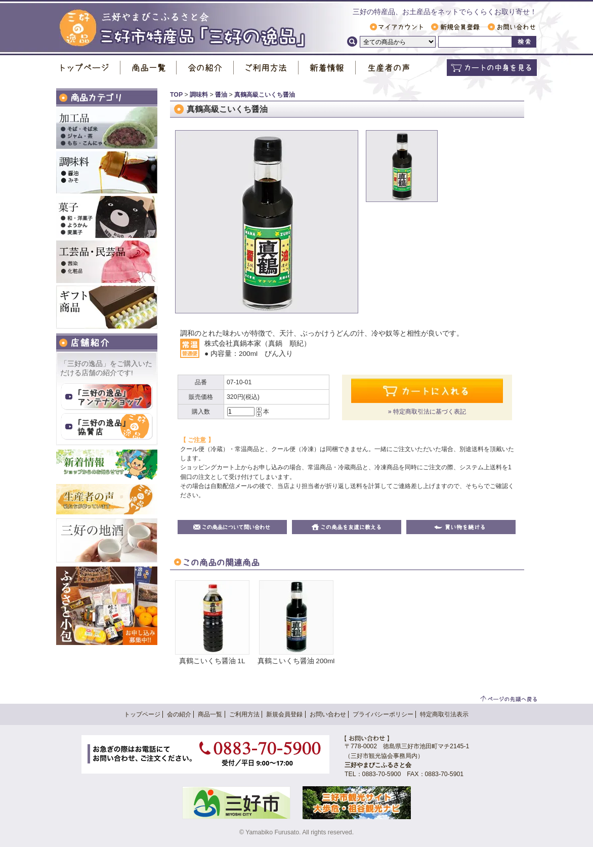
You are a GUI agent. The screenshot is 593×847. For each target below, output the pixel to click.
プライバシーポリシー (383, 714)
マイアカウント (396, 26)
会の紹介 (205, 67)
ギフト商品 (106, 307)
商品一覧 (148, 67)
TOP (176, 94)
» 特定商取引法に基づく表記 (427, 411)
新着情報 (327, 67)
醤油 (221, 94)
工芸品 (106, 261)
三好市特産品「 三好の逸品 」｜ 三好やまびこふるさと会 (182, 29)
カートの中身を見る (492, 67)
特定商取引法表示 (444, 714)
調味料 (106, 172)
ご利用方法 (266, 67)
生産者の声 (388, 67)
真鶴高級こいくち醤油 (264, 94)
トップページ (88, 67)
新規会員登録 (455, 26)
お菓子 (106, 217)
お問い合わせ (511, 26)
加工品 (106, 128)
